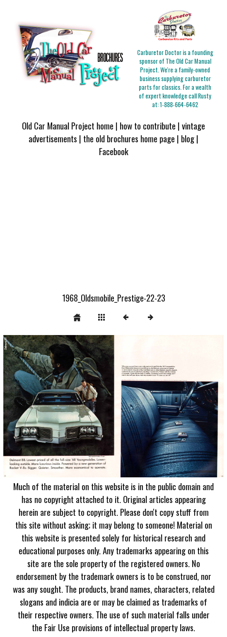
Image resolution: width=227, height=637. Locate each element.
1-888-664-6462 (179, 104)
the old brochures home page (129, 138)
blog (187, 138)
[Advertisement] (113, 229)
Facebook (113, 151)
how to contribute (148, 125)
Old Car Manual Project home (68, 125)
